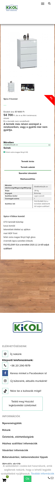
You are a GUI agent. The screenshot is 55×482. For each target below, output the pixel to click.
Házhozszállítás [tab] (27, 179)
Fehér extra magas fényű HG (16, 152)
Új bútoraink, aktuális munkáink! (24, 381)
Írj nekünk (12, 354)
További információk (42, 473)
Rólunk (6, 430)
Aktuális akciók (11, 464)
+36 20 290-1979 (17, 364)
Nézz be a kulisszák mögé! (21, 391)
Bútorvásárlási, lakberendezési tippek (25, 457)
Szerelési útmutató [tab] (28, 173)
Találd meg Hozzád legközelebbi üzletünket (22, 403)
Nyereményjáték (12, 423)
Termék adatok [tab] (28, 167)
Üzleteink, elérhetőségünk (18, 437)
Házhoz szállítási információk (19, 443)
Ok (27, 478)
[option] (11, 87)
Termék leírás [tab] (27, 161)
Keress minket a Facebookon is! (24, 373)
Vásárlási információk (15, 450)
